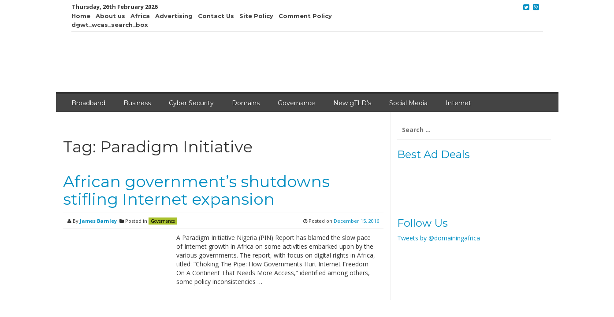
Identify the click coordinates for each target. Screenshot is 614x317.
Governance (296, 103)
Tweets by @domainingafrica (438, 238)
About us (110, 15)
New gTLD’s (352, 103)
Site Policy (256, 15)
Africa (140, 15)
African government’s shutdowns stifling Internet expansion (196, 190)
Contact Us (216, 15)
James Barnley (98, 220)
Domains (246, 103)
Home (80, 15)
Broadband (88, 103)
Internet (458, 103)
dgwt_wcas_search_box (109, 24)
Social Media (408, 103)
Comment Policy (305, 15)
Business (137, 103)
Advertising (174, 15)
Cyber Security (191, 103)
